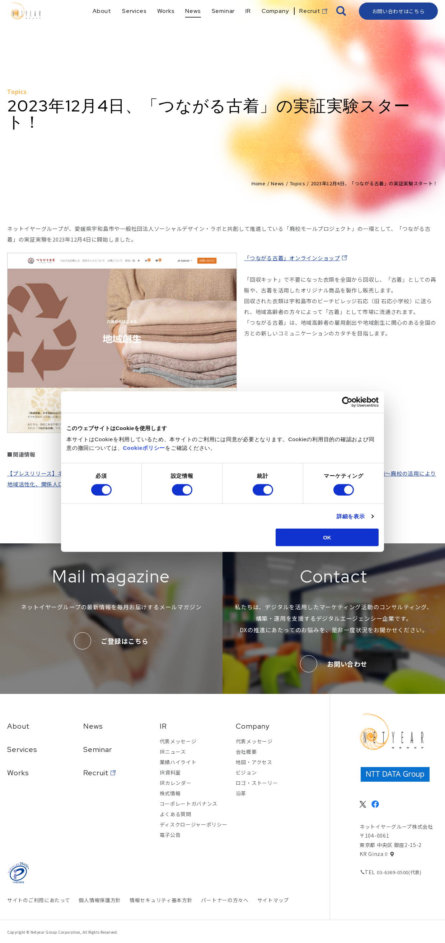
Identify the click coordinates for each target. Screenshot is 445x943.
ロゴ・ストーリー (257, 782)
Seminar (97, 749)
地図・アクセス (254, 762)
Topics (297, 183)
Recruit (96, 772)
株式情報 (170, 793)
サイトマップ (273, 900)
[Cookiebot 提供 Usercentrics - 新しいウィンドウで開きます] (347, 401)
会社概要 (246, 751)
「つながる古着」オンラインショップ (292, 258)
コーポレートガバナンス (189, 803)
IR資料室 (170, 772)
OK (327, 537)
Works (18, 772)
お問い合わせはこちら (398, 23)
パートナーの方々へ (224, 900)
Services (22, 749)
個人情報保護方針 (100, 900)
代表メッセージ (178, 741)
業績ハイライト (178, 762)
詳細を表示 (351, 516)
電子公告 (170, 834)
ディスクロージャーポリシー (194, 824)
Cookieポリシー (144, 448)
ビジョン (246, 772)
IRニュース (173, 751)
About (18, 726)
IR (163, 726)
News (277, 183)
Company (253, 726)
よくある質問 (175, 814)
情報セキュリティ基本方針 (161, 900)
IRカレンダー (176, 782)
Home (259, 183)
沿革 (241, 793)
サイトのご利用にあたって (38, 900)
